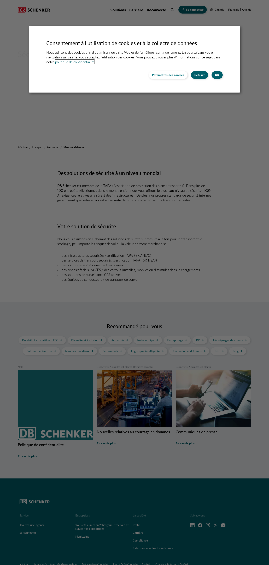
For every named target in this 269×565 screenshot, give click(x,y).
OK (217, 75)
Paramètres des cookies (168, 75)
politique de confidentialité (75, 62)
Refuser (199, 75)
